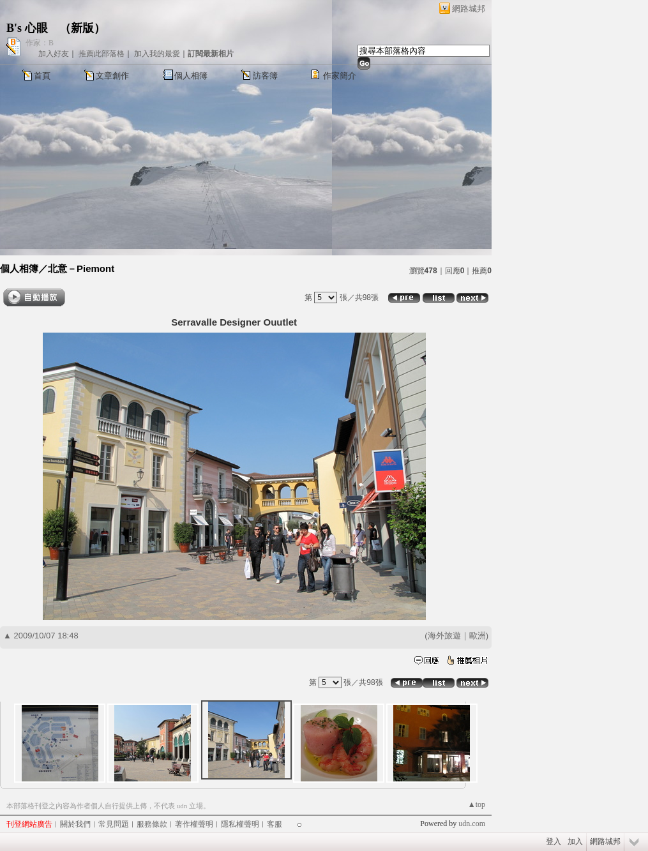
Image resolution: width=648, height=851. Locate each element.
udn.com (471, 823)
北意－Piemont (81, 268)
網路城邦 (468, 8)
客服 (274, 824)
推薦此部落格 (101, 53)
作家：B (40, 42)
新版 (82, 28)
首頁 (42, 75)
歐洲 (477, 635)
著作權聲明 (194, 824)
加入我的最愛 (157, 53)
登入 (553, 841)
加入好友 (53, 53)
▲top (476, 804)
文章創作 (112, 75)
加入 (575, 841)
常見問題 (113, 824)
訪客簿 (265, 75)
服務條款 (152, 824)
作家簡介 (339, 75)
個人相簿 (190, 75)
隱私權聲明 (240, 824)
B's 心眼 (27, 28)
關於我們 (75, 824)
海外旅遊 (444, 635)
